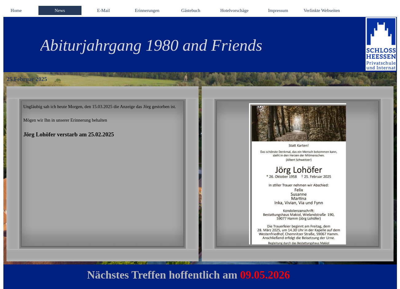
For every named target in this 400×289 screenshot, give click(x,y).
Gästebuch (190, 10)
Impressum (278, 10)
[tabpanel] (192, 45)
